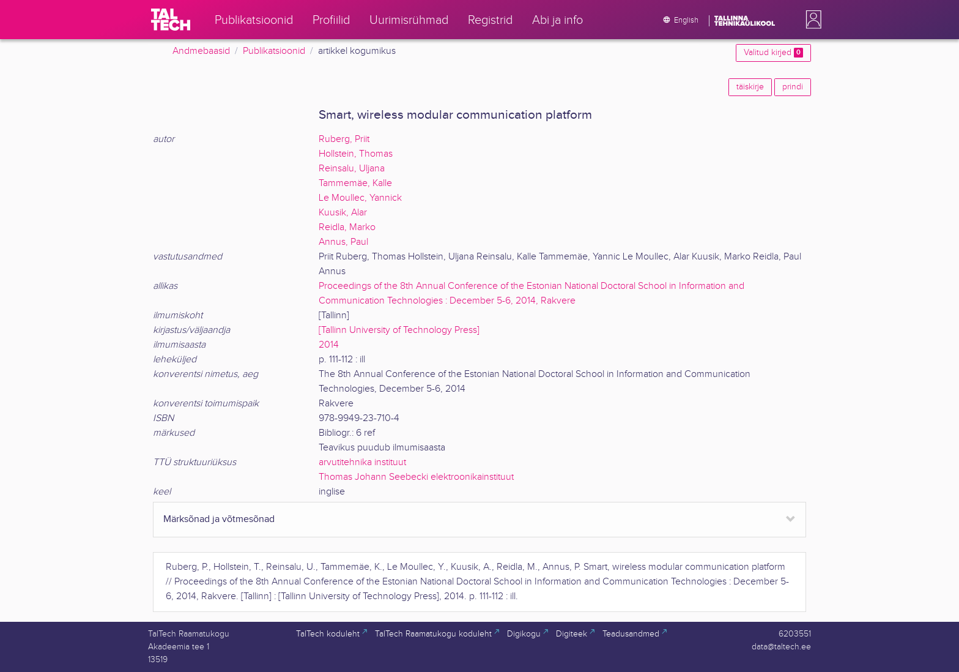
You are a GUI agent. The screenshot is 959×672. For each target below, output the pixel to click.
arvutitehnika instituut (362, 462)
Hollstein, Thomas (356, 154)
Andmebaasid (201, 51)
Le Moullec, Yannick (360, 198)
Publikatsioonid (274, 51)
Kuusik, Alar (343, 212)
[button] (811, 19)
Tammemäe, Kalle (355, 183)
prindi (792, 87)
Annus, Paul (343, 242)
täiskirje (750, 87)
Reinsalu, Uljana (352, 168)
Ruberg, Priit (344, 139)
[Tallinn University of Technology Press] (399, 330)
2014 (329, 345)
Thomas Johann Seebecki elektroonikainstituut (416, 477)
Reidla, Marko (347, 227)
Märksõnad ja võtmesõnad (219, 519)
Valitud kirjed (773, 53)
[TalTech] (170, 19)
